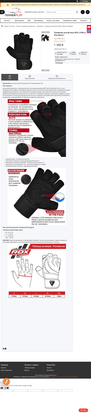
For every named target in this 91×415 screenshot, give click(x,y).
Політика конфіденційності (71, 377)
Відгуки (27, 370)
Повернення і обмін (70, 20)
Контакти (83, 20)
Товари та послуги (9, 26)
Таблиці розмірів (30, 367)
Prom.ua (54, 375)
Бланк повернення (6, 370)
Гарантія (3, 367)
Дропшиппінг (19, 20)
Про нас (49, 367)
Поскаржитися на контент (56, 377)
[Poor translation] (7, 388)
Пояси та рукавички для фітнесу (26, 26)
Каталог (7, 20)
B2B (29, 20)
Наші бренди (38, 20)
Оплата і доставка (53, 20)
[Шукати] (77, 12)
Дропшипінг (50, 370)
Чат (83, 410)
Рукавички (40, 26)
